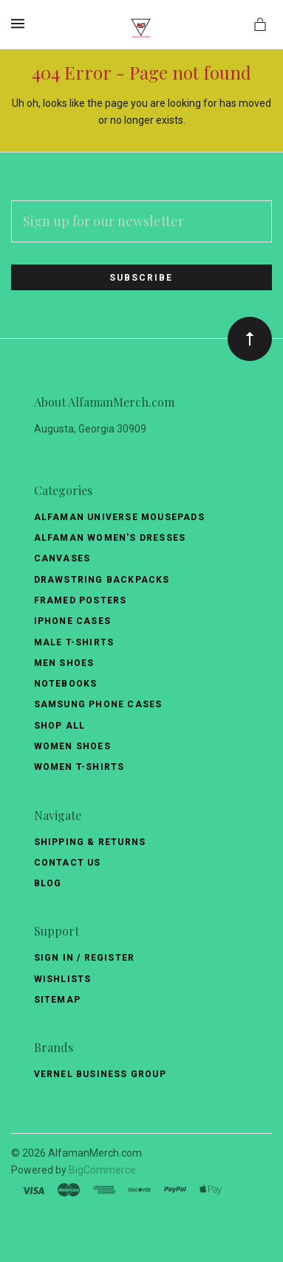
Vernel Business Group (100, 1074)
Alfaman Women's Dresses (110, 538)
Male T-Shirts (74, 642)
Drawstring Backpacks (102, 580)
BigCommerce (102, 1170)
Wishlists (63, 979)
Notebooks (66, 684)
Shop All (60, 726)
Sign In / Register (84, 958)
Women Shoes (72, 746)
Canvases (62, 558)
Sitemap (57, 1000)
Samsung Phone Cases (98, 704)
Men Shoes (64, 663)
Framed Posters (80, 600)
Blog (48, 883)
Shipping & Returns (90, 842)
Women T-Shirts (79, 767)
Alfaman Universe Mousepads (119, 517)
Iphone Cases (72, 621)
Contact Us (67, 863)
